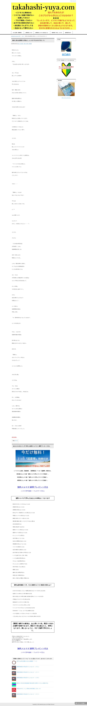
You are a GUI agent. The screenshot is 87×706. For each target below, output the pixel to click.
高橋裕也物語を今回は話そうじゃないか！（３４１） (28, 694)
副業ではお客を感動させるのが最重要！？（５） (27, 661)
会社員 (21, 43)
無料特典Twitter (68, 32)
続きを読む (14, 437)
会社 (19, 43)
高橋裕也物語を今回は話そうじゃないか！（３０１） (28, 666)
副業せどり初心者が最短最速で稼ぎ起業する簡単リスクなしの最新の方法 (32, 683)
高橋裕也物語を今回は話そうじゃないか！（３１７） (28, 672)
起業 (27, 43)
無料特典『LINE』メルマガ (57, 32)
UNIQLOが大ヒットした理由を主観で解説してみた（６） (29, 688)
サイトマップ (73, 0)
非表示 (16, 440)
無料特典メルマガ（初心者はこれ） (41, 32)
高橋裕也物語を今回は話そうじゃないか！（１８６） (28, 677)
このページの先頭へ (81, 703)
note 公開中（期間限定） (17, 32)
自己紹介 (66, 54)
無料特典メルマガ (29, 32)
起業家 (29, 43)
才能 (24, 43)
